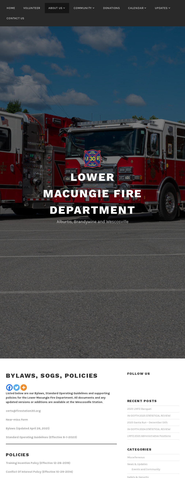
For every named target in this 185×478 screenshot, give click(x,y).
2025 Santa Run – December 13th (147, 422)
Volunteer (31, 8)
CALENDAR (136, 8)
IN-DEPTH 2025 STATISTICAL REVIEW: (149, 415)
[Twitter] (16, 387)
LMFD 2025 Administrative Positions (149, 436)
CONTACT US (15, 18)
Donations (111, 8)
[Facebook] (9, 387)
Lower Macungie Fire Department (92, 193)
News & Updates (137, 464)
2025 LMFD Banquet (139, 408)
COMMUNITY (83, 8)
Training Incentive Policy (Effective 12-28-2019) (38, 463)
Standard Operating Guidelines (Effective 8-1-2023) (41, 437)
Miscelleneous (136, 457)
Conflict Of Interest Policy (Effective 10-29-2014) (39, 471)
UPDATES (161, 8)
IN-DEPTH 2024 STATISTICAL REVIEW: (149, 429)
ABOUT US (55, 8)
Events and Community (146, 469)
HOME (11, 8)
